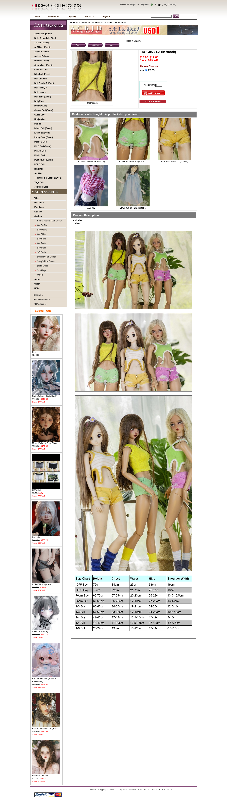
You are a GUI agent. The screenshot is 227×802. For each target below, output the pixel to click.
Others (39, 275)
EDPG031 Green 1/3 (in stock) (132, 161)
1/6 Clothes (41, 252)
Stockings (41, 270)
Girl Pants (41, 243)
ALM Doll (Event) (42, 47)
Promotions (54, 16)
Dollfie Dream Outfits (46, 257)
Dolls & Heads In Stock (45, 38)
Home (37, 16)
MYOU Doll (39, 155)
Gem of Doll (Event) (43, 110)
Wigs (36, 198)
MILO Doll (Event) (42, 146)
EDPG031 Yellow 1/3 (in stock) (174, 161)
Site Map (156, 789)
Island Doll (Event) (43, 128)
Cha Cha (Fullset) (46, 630)
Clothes (83, 23)
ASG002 (91, 208)
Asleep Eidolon (41, 56)
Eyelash (38, 212)
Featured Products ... (43, 299)
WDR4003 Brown (46, 774)
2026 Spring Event (43, 34)
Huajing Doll (40, 119)
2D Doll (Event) (41, 43)
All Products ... (40, 304)
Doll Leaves (40, 92)
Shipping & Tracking (107, 789)
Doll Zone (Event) (42, 97)
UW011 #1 (46, 489)
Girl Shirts (96, 23)
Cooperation (143, 789)
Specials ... (38, 295)
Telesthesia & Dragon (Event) (48, 178)
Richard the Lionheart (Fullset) (46, 727)
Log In (133, 4)
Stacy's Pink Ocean (45, 261)
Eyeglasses (39, 207)
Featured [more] (43, 311)
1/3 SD (151, 70)
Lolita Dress (42, 266)
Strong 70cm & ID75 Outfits (49, 221)
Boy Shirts (41, 239)
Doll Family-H (40, 88)
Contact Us (89, 16)
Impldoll (38, 124)
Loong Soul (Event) (43, 137)
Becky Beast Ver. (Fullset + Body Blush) (46, 679)
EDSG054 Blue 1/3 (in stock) (133, 208)
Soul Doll (38, 173)
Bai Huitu (46, 536)
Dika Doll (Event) (42, 74)
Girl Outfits (41, 225)
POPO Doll (39, 164)
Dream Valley (40, 106)
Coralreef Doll (41, 70)
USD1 (37, 288)
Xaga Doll (39, 182)
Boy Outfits (41, 230)
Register (145, 4)
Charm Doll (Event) (43, 65)
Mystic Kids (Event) (43, 160)
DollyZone (39, 101)
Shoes (37, 279)
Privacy (132, 789)
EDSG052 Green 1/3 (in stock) (91, 161)
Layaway (72, 16)
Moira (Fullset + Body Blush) (46, 442)
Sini (46, 351)
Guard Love (40, 115)
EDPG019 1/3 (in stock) (46, 583)
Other (37, 284)
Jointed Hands (41, 187)
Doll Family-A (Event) (44, 83)
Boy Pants (41, 248)
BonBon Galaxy (41, 61)
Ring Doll (38, 169)
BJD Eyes (39, 203)
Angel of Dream (41, 52)
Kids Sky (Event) (42, 133)
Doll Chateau (40, 79)
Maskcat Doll (40, 142)
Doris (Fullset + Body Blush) (46, 395)
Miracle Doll (40, 151)
